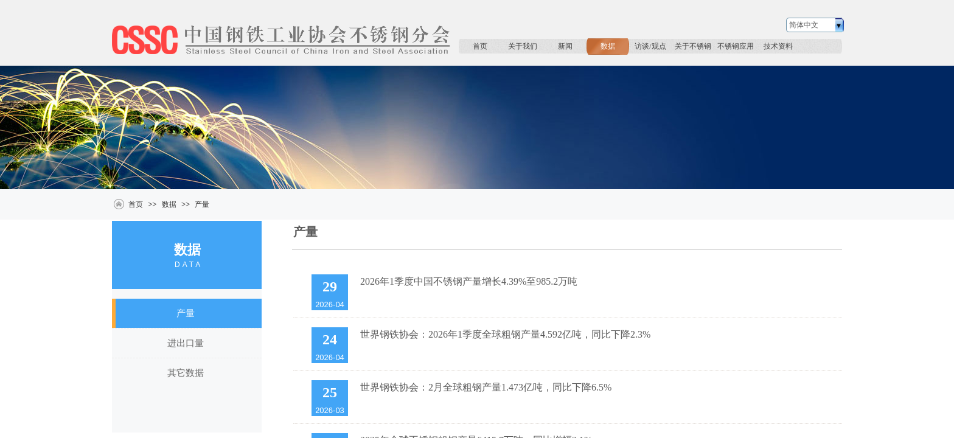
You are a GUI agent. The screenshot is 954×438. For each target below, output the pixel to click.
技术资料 (778, 46)
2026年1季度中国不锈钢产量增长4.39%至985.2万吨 (468, 281)
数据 (608, 46)
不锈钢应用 (735, 46)
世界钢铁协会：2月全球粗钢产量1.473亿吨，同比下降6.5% (485, 387)
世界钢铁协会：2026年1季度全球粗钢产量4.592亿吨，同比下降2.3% (505, 334)
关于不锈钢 (693, 46)
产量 (202, 204)
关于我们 (522, 46)
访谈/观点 (650, 46)
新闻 (565, 46)
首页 (480, 46)
